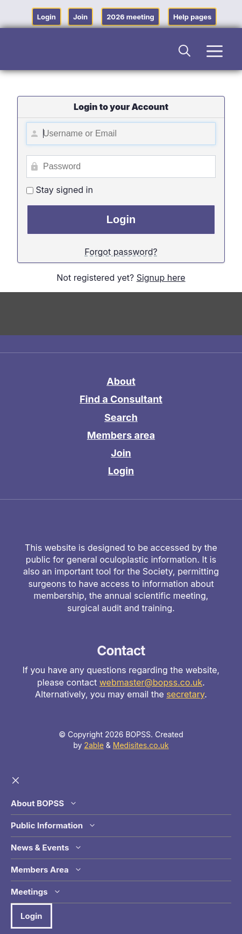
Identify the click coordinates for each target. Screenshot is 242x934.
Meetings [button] (36, 892)
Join (80, 16)
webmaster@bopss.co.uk (151, 682)
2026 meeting (130, 16)
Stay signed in (59, 189)
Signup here (161, 277)
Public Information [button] (53, 825)
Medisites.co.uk (141, 745)
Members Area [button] (46, 870)
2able (94, 745)
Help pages (192, 16)
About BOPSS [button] (44, 803)
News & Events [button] (46, 848)
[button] (185, 49)
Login (46, 16)
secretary (185, 694)
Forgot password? (120, 251)
